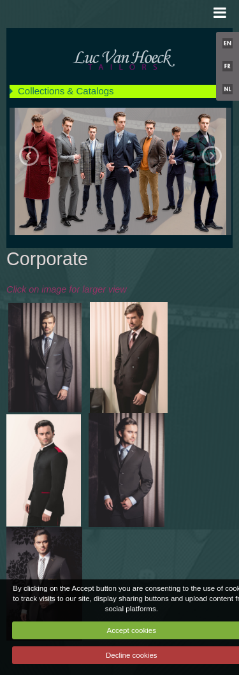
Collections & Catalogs (66, 90)
